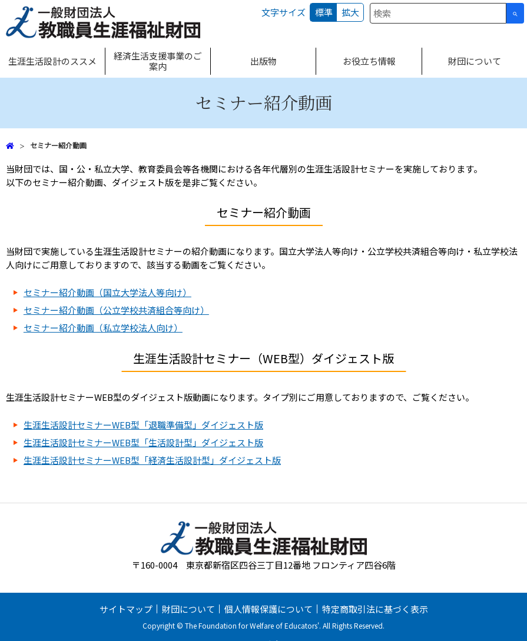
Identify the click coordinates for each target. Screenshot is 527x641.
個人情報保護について (268, 609)
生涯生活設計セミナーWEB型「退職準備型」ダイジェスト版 (143, 425)
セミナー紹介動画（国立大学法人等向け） (107, 292)
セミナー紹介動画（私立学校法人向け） (103, 327)
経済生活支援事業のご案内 (158, 60)
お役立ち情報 (369, 61)
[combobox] (438, 13)
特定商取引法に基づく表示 (375, 609)
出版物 (263, 61)
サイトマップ (126, 609)
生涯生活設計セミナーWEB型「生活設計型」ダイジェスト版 (143, 442)
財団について (474, 61)
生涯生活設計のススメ (52, 61)
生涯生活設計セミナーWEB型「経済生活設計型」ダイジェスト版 (152, 460)
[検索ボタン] (515, 13)
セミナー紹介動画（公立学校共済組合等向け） (116, 310)
